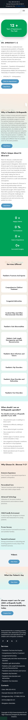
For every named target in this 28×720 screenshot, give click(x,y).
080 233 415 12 (16, 2)
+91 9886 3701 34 (20, 6)
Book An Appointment (10, 81)
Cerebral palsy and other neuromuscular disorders (14, 659)
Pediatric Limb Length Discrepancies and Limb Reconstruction (13, 667)
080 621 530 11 (20, 4)
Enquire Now (7, 613)
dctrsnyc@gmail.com (8, 700)
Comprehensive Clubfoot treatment (13, 653)
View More (14, 562)
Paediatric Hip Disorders (9, 673)
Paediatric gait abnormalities (11, 663)
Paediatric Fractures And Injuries (12, 650)
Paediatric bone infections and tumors (14, 671)
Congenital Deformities (9, 656)
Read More (7, 87)
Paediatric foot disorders (10, 681)
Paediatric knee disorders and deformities (11, 677)
